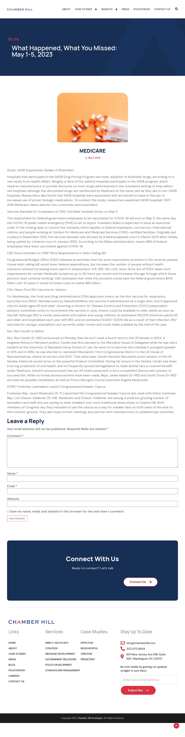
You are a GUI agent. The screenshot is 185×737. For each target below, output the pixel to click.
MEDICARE (92, 150)
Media (125, 9)
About (66, 9)
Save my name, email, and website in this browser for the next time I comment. (67, 511)
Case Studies (86, 9)
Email (12, 486)
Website (13, 498)
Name (12, 473)
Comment (15, 435)
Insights (109, 9)
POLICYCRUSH (142, 9)
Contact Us (162, 9)
